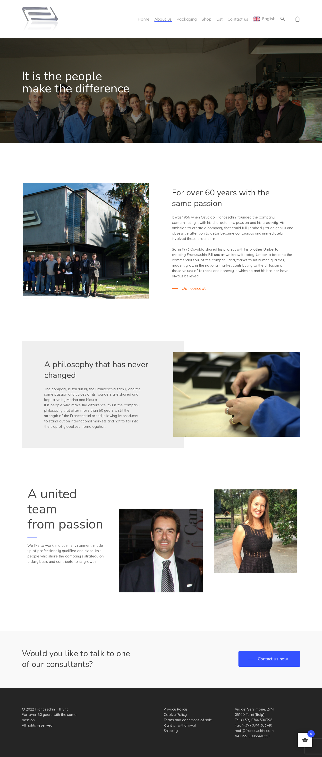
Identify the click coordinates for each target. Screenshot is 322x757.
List (219, 19)
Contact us (238, 19)
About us (163, 19)
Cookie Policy (175, 714)
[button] (282, 19)
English (268, 19)
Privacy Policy (175, 709)
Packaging (187, 19)
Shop (207, 19)
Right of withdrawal (180, 725)
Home (144, 19)
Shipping (171, 730)
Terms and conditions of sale (188, 720)
